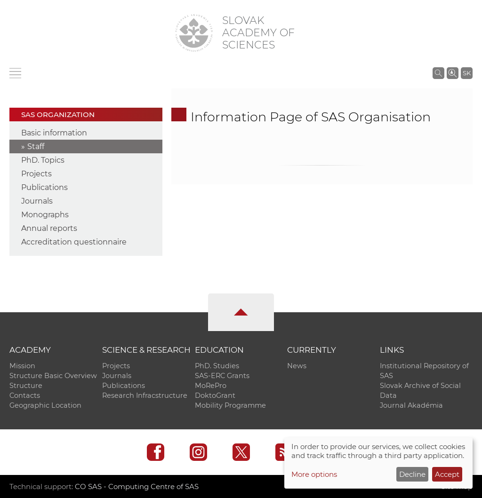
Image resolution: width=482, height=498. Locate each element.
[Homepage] (194, 33)
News (296, 366)
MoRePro (210, 385)
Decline (412, 474)
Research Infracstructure (144, 395)
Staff (35, 146)
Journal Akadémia (411, 405)
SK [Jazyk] (467, 73)
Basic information (54, 132)
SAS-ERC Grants (222, 376)
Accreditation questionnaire (74, 241)
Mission (22, 366)
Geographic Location (45, 405)
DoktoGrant (215, 395)
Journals (37, 201)
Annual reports (49, 228)
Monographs (45, 214)
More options (314, 474)
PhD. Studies (217, 366)
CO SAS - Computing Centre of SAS (137, 486)
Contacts (24, 395)
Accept (447, 474)
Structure (25, 385)
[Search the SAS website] (438, 73)
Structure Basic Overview (53, 376)
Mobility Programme (230, 405)
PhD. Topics (42, 160)
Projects (36, 173)
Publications (44, 187)
